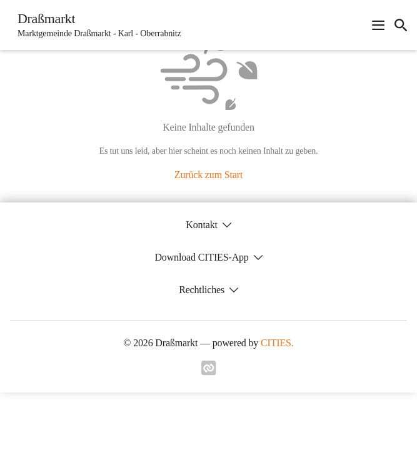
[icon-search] (400, 25)
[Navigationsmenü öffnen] (378, 25)
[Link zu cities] (208, 372)
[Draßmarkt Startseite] (95, 25)
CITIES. (277, 343)
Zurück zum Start (208, 174)
